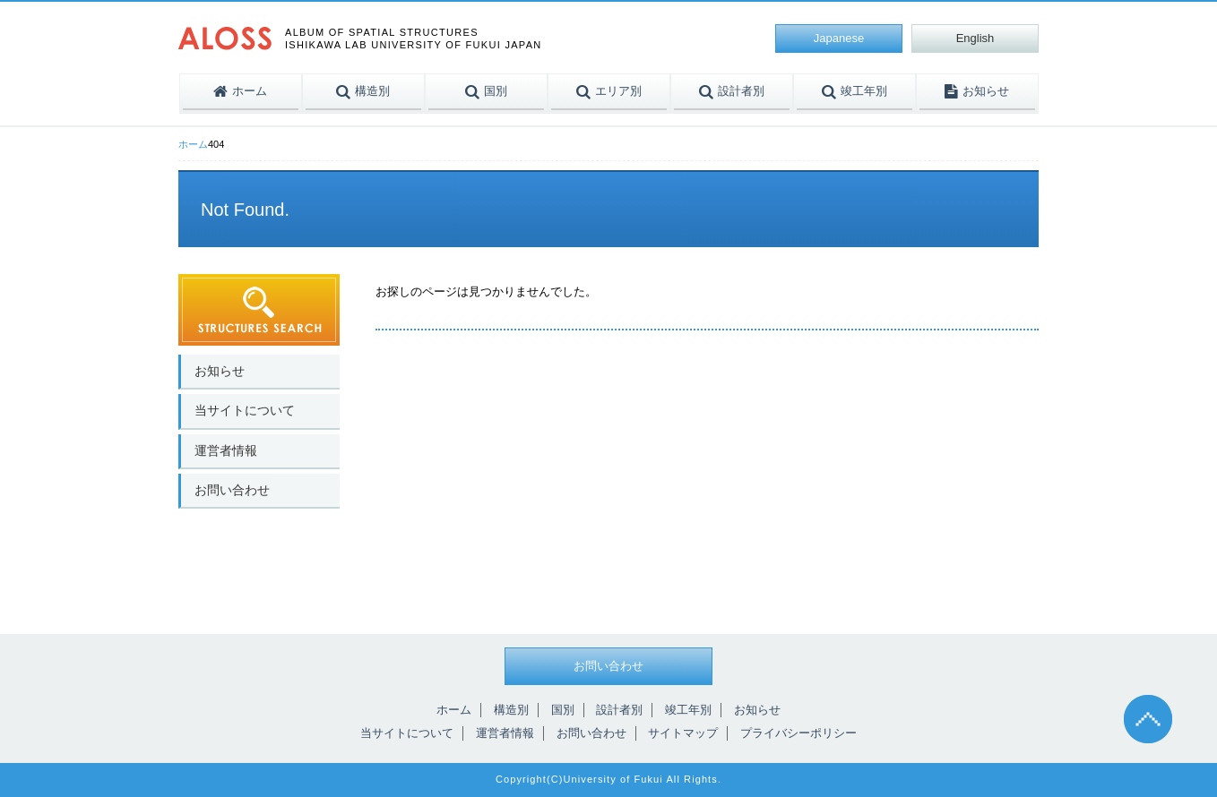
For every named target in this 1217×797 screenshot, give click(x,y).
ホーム (193, 144)
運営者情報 (225, 450)
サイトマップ (683, 733)
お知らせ (219, 371)
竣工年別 (688, 709)
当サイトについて (244, 410)
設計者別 (619, 709)
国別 (562, 709)
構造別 (511, 709)
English (975, 38)
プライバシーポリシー (798, 733)
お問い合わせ (232, 490)
